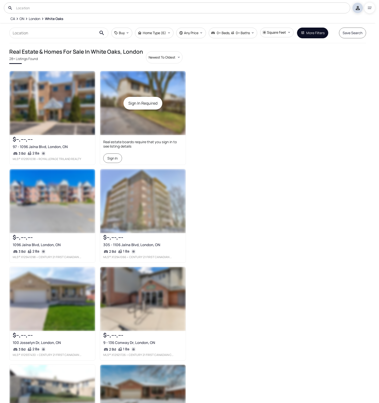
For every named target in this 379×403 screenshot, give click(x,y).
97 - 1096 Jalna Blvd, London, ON (40, 146)
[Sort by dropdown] (164, 57)
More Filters (313, 32)
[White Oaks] (54, 18)
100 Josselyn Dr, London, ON (37, 342)
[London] (34, 18)
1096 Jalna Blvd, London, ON (37, 244)
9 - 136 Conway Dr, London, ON (129, 342)
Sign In (112, 158)
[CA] (12, 18)
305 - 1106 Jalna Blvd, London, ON (131, 244)
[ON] (22, 18)
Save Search (352, 32)
